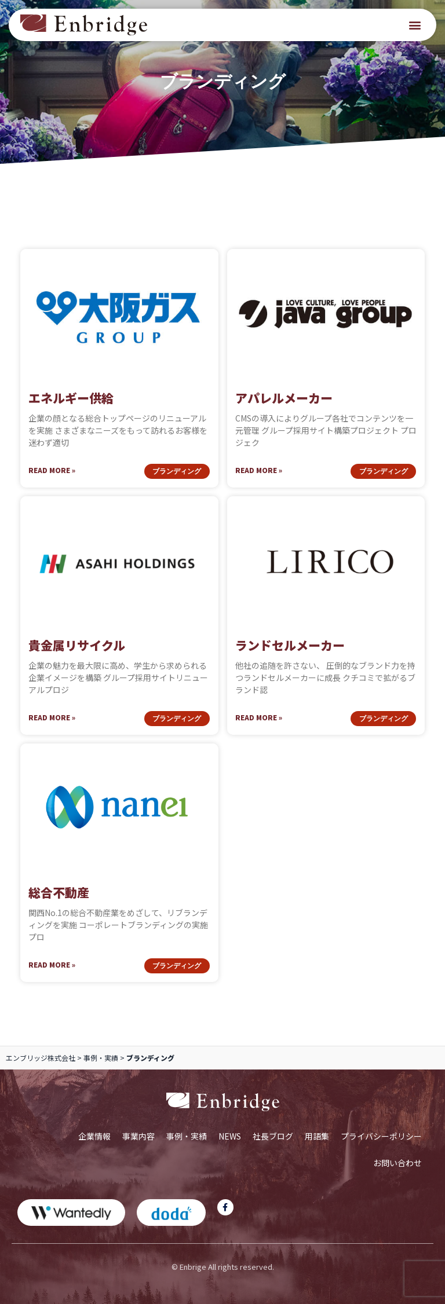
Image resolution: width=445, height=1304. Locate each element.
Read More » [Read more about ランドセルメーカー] (258, 717)
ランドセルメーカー (290, 645)
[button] (415, 25)
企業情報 (94, 1136)
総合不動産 (58, 892)
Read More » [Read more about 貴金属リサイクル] (51, 717)
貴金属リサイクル (76, 645)
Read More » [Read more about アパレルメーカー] (258, 470)
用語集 (317, 1136)
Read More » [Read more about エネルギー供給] (51, 470)
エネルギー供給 (71, 397)
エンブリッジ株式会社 (40, 1058)
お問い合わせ (397, 1163)
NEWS (229, 1136)
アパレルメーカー (284, 397)
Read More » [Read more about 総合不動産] (51, 964)
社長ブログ (273, 1136)
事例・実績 (100, 1058)
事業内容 (138, 1136)
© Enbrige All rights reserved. (223, 1266)
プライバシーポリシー (381, 1136)
